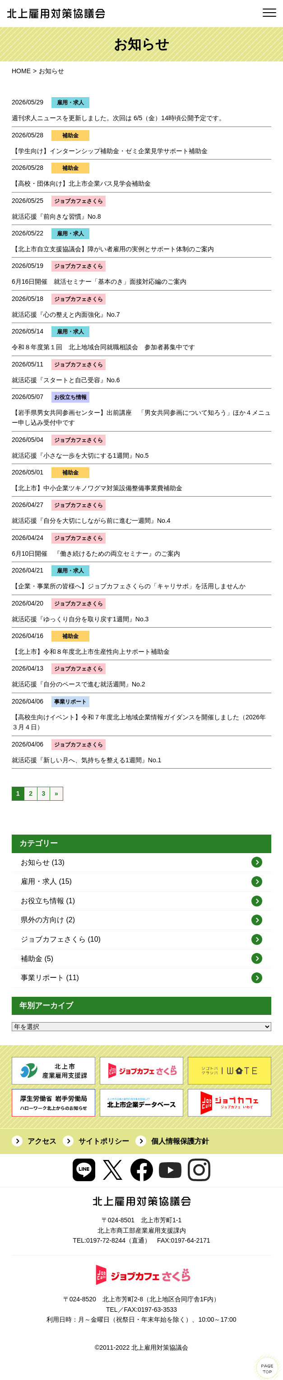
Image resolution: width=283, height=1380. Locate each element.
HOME (21, 71)
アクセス (42, 1141)
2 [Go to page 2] (30, 793)
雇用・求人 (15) (46, 881)
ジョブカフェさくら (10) (61, 939)
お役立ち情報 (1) (48, 901)
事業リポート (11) (50, 977)
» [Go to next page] (56, 793)
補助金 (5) (37, 958)
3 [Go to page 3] (44, 793)
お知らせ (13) (43, 862)
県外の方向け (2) (48, 920)
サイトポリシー (104, 1141)
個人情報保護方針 (180, 1141)
